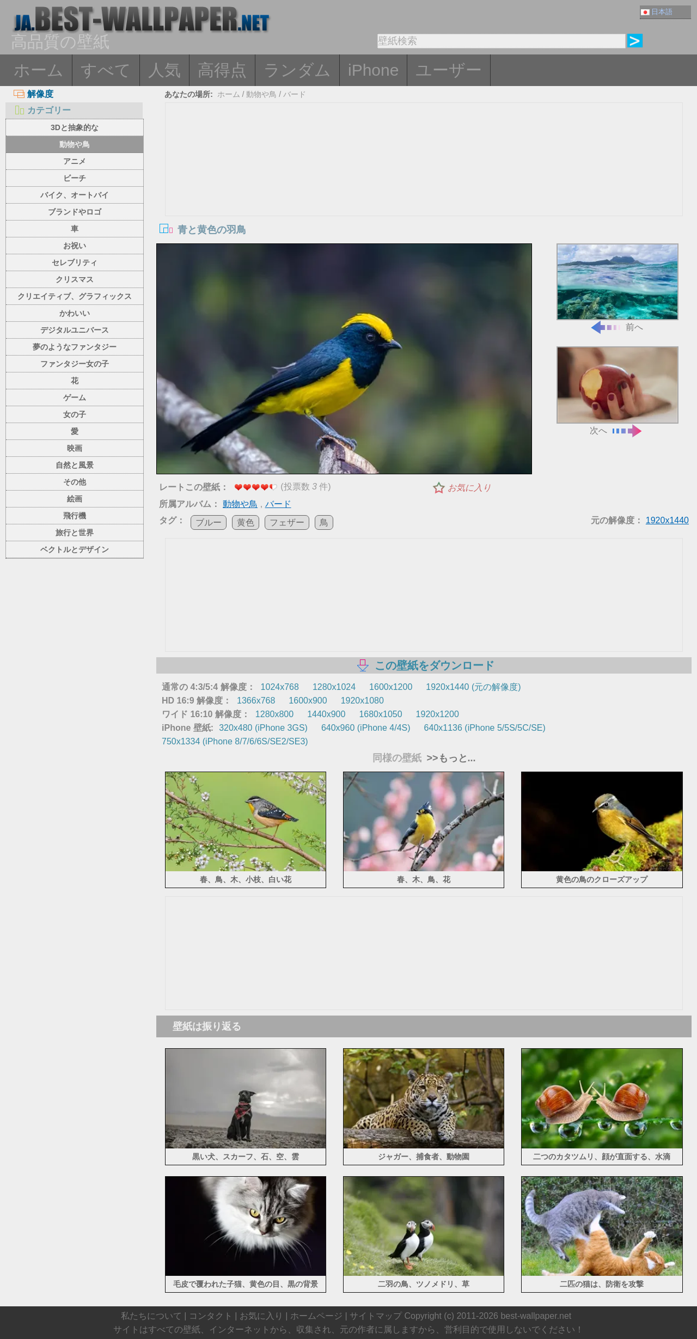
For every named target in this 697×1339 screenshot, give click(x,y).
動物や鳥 (74, 144)
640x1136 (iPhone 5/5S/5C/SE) (485, 727)
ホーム (39, 70)
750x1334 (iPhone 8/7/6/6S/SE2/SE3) (235, 741)
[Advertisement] (424, 184)
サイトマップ (376, 1315)
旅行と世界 (75, 532)
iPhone (373, 70)
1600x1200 (390, 687)
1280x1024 (334, 687)
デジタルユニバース (74, 330)
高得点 (222, 70)
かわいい (74, 313)
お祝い (74, 245)
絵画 (74, 498)
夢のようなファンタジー (75, 347)
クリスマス (75, 279)
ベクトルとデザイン (74, 549)
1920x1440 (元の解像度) (473, 687)
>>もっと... (450, 758)
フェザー (287, 522)
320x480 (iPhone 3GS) (263, 727)
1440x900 (326, 714)
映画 (74, 448)
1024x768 (280, 687)
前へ (617, 287)
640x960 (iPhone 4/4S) (366, 727)
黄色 (245, 522)
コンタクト (211, 1315)
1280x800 (274, 714)
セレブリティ (74, 262)
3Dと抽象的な (75, 127)
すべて (106, 70)
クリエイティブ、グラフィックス (74, 296)
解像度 (33, 94)
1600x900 (308, 700)
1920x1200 (437, 714)
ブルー (208, 522)
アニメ (74, 161)
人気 (164, 70)
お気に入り (469, 487)
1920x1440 (667, 520)
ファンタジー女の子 (74, 363)
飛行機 (74, 515)
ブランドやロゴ (74, 211)
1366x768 (256, 700)
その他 (74, 482)
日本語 (656, 12)
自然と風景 (75, 465)
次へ (617, 390)
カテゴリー (42, 110)
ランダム (297, 70)
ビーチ (74, 178)
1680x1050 (380, 714)
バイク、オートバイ (74, 195)
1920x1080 (362, 700)
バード (294, 94)
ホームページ (316, 1315)
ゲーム (74, 397)
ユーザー (448, 70)
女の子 (74, 414)
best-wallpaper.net (535, 1315)
